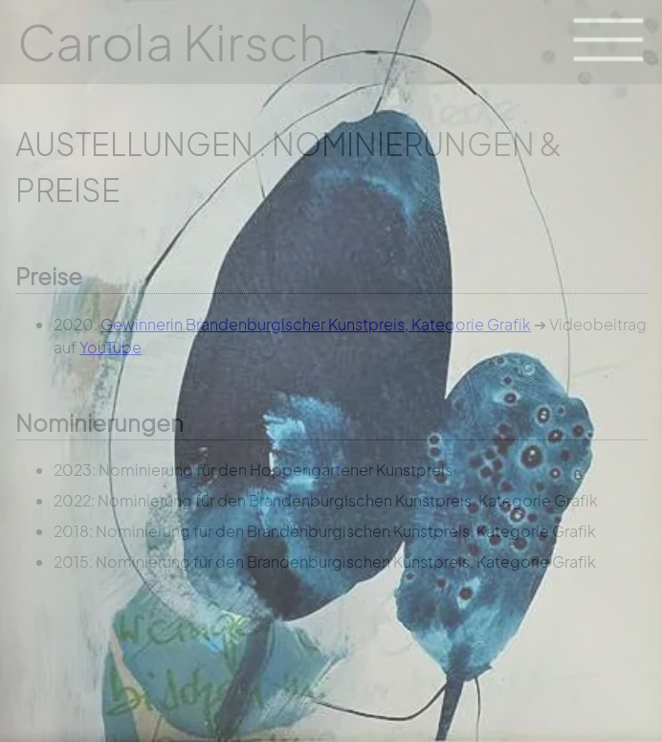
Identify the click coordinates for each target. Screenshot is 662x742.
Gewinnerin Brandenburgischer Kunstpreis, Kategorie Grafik (315, 324)
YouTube (110, 347)
